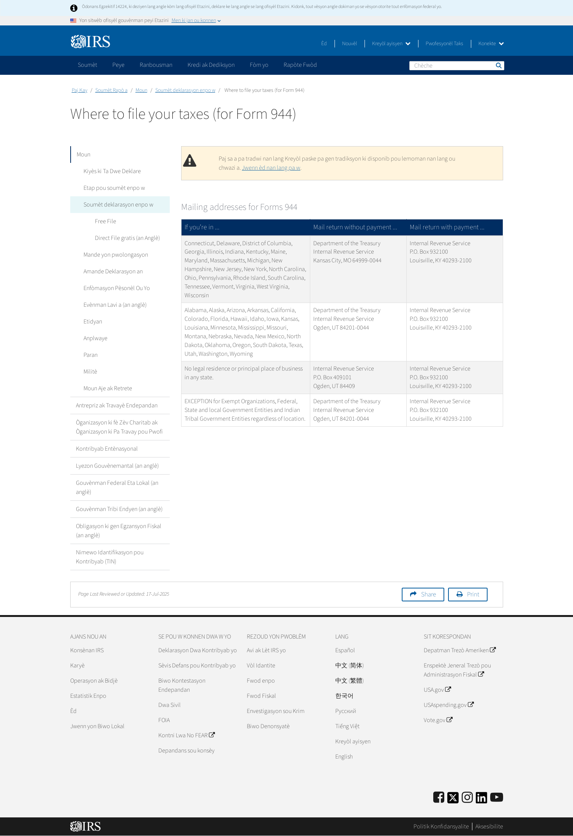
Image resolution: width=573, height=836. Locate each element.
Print (473, 594)
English (344, 756)
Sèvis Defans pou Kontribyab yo (197, 665)
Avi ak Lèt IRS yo (266, 650)
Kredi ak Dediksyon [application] (211, 65)
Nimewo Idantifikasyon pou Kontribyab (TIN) (110, 557)
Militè (88, 372)
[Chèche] (456, 65)
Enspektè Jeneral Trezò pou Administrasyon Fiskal (457, 670)
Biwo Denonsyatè (268, 726)
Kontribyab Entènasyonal (107, 449)
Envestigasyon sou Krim (276, 711)
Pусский (345, 711)
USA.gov (437, 690)
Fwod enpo (261, 681)
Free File (103, 221)
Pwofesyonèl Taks (444, 43)
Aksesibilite (489, 826)
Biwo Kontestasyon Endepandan (181, 685)
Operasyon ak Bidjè (94, 681)
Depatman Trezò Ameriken (460, 650)
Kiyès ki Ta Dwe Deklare (110, 171)
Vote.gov (438, 720)
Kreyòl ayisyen (391, 43)
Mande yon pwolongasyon (114, 255)
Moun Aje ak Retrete (106, 388)
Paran (89, 355)
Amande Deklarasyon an (111, 271)
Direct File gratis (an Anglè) (125, 238)
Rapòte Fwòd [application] (300, 65)
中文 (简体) (349, 665)
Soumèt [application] (87, 65)
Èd (324, 43)
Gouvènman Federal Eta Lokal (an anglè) (117, 487)
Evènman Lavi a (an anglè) (113, 305)
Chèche (498, 65)
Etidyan (91, 321)
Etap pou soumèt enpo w (112, 188)
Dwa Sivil (169, 705)
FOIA (164, 720)
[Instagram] (467, 798)
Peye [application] (118, 65)
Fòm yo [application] (259, 65)
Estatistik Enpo (88, 696)
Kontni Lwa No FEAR (186, 735)
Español (345, 650)
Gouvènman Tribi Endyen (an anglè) (119, 509)
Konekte (491, 43)
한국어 (344, 696)
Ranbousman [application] (156, 65)
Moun (141, 90)
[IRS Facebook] (438, 798)
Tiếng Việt (347, 726)
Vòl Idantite (261, 665)
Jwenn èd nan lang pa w (271, 168)
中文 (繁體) (349, 681)
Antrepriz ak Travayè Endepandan (117, 405)
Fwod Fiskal (261, 696)
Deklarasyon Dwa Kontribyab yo (197, 650)
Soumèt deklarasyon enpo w (185, 90)
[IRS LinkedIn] (481, 800)
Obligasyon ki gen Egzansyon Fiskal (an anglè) (118, 530)
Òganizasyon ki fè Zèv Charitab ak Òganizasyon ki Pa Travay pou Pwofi (119, 427)
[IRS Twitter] (453, 800)
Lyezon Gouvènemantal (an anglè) (117, 466)
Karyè (77, 665)
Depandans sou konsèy (186, 750)
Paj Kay (79, 90)
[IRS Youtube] (496, 798)
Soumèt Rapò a (111, 90)
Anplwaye (94, 338)
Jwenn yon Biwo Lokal (97, 726)
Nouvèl (349, 43)
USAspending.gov (449, 705)
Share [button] (428, 594)
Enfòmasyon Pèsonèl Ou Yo (115, 288)
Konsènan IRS (87, 650)
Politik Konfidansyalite (441, 826)
